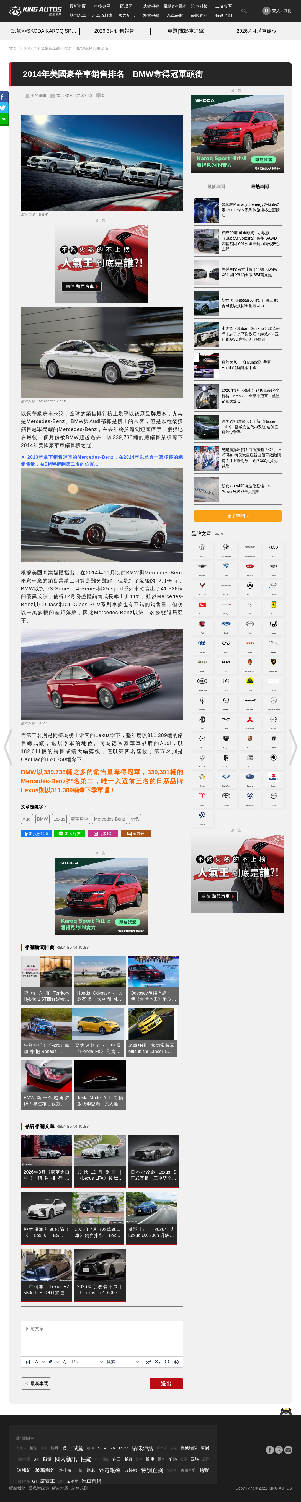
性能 (86, 1459)
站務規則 (79, 1488)
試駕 (174, 1448)
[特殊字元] (167, 1362)
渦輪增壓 (23, 1459)
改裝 (90, 1448)
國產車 (162, 1448)
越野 (128, 1459)
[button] (39, 1362)
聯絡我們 (17, 1488)
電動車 (172, 1470)
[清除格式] (64, 1362)
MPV (123, 1448)
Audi (27, 819)
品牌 (205, 1459)
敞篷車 (22, 1448)
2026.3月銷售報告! (115, 31)
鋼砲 (90, 1470)
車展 (205, 1448)
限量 (47, 1459)
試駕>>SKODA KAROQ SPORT (44, 31)
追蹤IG (102, 833)
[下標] (157, 1362)
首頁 (13, 48)
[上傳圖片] (27, 1362)
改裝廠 (131, 1470)
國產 (105, 1459)
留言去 (136, 833)
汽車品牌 (175, 15)
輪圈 (54, 1448)
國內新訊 (126, 15)
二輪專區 (223, 6)
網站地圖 (60, 1488)
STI (36, 1459)
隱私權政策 (39, 1488)
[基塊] (123, 1362)
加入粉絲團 (36, 833)
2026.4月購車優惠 (256, 31)
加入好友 (69, 833)
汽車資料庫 (102, 15)
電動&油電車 (175, 6)
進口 (116, 1459)
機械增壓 (189, 1448)
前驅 (173, 1459)
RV (112, 1448)
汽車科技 (199, 6)
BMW (42, 819)
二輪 (79, 1470)
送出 (166, 1383)
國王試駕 (72, 1448)
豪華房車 (79, 819)
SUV (102, 1448)
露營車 (47, 1481)
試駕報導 (151, 6)
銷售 (135, 819)
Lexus (59, 819)
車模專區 (102, 6)
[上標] (148, 1362)
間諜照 (126, 6)
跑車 (150, 1459)
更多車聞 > (238, 515)
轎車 (161, 1459)
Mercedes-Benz (109, 819)
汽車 (139, 1459)
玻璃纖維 (45, 1470)
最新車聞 (78, 6)
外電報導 (151, 15)
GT (35, 1481)
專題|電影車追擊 (186, 31)
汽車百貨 (91, 1481)
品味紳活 (199, 15)
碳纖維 (24, 1470)
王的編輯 (38, 95)
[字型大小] (87, 1362)
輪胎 (33, 1448)
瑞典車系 (23, 1481)
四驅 (195, 1459)
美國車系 (188, 1470)
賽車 (44, 1448)
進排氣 (65, 1470)
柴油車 (72, 1481)
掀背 (61, 1481)
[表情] (176, 1362)
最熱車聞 (260, 186)
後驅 (183, 1459)
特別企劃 (223, 15)
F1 (97, 1459)
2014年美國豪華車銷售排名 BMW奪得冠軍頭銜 (66, 48)
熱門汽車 (78, 15)
